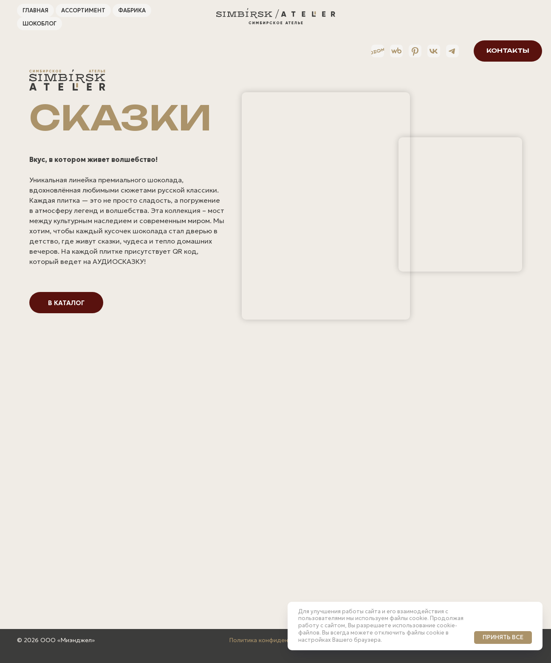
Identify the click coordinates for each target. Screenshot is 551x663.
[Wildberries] (388, 51)
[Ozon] (369, 51)
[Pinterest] (407, 51)
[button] (500, 51)
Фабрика (132, 10)
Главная (35, 10)
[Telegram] (444, 51)
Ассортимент (83, 10)
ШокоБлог (40, 23)
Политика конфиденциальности (275, 640)
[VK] (425, 51)
